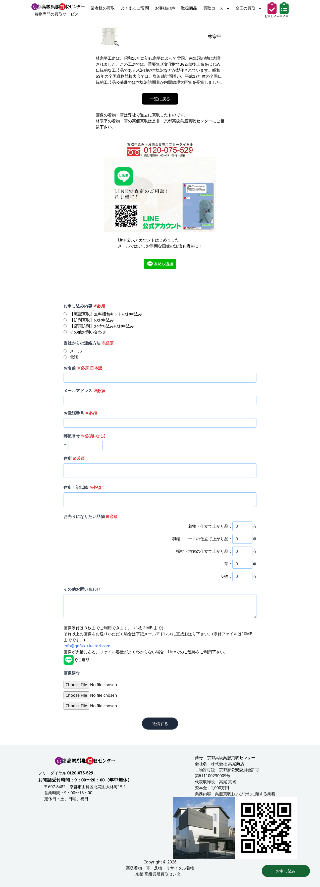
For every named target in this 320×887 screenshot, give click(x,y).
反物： (226, 576)
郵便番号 (84, 435)
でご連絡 (77, 659)
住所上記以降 (82, 487)
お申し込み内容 (84, 306)
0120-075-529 (80, 773)
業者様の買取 (103, 8)
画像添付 (72, 673)
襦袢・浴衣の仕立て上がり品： (204, 551)
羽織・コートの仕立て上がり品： (202, 539)
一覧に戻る (160, 99)
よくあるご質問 (135, 8)
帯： (228, 564)
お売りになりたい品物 (91, 516)
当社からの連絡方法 (89, 343)
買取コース (216, 8)
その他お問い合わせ (82, 589)
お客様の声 (165, 8)
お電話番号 (80, 413)
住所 (74, 458)
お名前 (83, 368)
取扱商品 (189, 8)
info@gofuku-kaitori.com (87, 646)
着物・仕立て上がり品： (210, 526)
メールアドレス (84, 390)
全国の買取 (248, 8)
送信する (160, 723)
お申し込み (286, 871)
